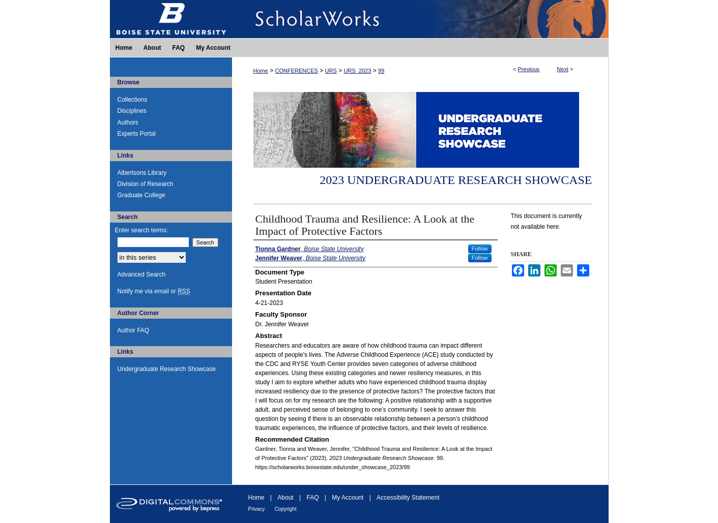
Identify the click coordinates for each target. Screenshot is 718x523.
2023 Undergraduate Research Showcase (456, 180)
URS (331, 71)
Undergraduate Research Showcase (167, 369)
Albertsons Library (142, 172)
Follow (480, 248)
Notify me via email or (154, 291)
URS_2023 (357, 71)
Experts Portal (137, 133)
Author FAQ (134, 330)
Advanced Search (142, 274)
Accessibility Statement (408, 497)
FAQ (312, 497)
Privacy (256, 509)
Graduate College (141, 195)
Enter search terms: (141, 230)
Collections (133, 99)
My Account (347, 497)
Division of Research (146, 184)
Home (260, 71)
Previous (529, 69)
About (285, 497)
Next (562, 69)
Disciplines (132, 110)
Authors (128, 122)
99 (381, 71)
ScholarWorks (420, 19)
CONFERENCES (296, 71)
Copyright (286, 509)
